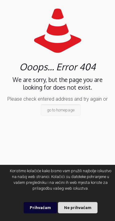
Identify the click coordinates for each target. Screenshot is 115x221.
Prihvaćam (40, 207)
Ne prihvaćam (77, 207)
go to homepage (61, 110)
